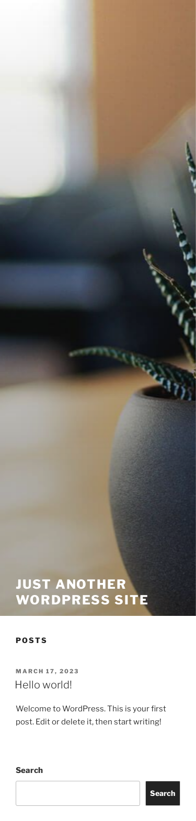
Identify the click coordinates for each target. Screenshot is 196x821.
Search (29, 770)
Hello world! (43, 685)
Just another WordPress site (82, 592)
